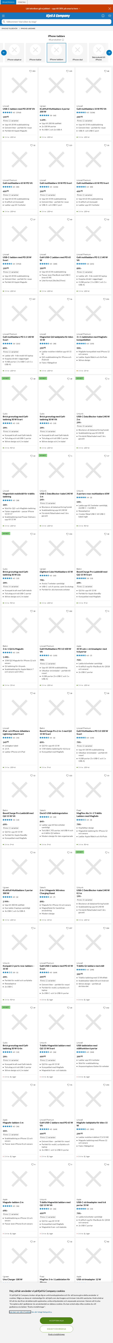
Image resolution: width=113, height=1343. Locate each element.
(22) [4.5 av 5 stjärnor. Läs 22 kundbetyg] (54, 817)
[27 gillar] (32, 219)
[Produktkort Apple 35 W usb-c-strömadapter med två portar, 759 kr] (93, 625)
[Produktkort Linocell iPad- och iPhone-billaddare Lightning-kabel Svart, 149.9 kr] (20, 708)
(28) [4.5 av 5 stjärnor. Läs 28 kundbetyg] (17, 500)
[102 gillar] (69, 611)
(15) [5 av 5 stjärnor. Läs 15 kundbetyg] (91, 1209)
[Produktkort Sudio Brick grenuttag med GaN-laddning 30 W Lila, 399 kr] (20, 548)
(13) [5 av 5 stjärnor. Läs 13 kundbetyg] (91, 578)
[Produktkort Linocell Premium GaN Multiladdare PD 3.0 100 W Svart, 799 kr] (93, 708)
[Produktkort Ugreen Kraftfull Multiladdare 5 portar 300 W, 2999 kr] (20, 867)
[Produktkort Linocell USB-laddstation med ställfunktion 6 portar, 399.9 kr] (93, 1022)
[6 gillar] (33, 928)
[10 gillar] (106, 145)
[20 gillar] (69, 1007)
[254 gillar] (106, 1084)
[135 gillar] (69, 71)
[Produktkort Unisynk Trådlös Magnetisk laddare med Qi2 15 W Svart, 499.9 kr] (57, 1022)
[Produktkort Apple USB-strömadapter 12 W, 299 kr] (93, 1256)
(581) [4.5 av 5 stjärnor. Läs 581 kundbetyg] (92, 1129)
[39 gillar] (32, 1007)
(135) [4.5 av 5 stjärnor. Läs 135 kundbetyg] (55, 655)
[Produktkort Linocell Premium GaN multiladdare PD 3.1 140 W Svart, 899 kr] (20, 313)
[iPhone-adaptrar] (14, 52)
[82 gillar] (106, 1241)
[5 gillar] (107, 611)
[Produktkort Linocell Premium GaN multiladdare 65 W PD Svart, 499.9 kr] (93, 160)
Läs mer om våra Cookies (20, 1312)
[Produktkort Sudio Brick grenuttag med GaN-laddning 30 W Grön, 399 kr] (20, 1022)
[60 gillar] (69, 219)
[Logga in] (103, 15)
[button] (63, 39)
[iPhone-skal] (77, 52)
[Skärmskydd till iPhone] (98, 52)
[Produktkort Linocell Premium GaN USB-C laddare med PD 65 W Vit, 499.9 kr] (57, 1099)
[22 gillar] (32, 455)
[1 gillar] (70, 455)
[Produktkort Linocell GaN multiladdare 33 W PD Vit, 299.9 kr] (93, 85)
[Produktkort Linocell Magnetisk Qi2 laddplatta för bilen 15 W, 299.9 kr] (57, 313)
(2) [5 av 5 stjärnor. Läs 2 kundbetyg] (91, 497)
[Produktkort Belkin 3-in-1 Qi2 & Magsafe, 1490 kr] (20, 625)
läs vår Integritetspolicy (42, 1312)
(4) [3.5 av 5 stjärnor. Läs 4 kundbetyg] (91, 820)
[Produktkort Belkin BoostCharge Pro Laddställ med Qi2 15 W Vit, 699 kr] (20, 790)
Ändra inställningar (56, 1334)
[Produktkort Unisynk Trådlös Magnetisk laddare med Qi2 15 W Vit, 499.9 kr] (57, 1179)
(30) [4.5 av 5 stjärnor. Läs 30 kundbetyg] (54, 344)
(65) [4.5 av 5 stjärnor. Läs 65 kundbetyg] (54, 575)
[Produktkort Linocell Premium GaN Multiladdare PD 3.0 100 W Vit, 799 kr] (57, 625)
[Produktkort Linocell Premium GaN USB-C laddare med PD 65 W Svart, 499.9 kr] (57, 942)
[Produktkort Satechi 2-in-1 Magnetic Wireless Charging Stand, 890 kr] (57, 867)
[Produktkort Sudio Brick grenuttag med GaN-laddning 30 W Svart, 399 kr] (20, 393)
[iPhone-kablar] (35, 52)
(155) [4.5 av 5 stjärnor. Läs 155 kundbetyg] (92, 344)
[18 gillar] (32, 378)
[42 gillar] (32, 693)
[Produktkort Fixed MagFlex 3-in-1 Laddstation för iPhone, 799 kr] (57, 1256)
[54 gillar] (69, 1084)
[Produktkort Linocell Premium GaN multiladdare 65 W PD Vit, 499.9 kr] (20, 160)
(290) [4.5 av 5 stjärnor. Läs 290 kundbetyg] (92, 970)
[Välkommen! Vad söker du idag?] (58, 21)
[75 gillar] (69, 852)
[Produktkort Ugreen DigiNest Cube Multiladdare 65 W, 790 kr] (57, 548)
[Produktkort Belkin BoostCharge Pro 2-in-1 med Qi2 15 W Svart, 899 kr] (57, 708)
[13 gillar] (32, 534)
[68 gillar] (106, 71)
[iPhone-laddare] (56, 52)
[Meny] (3, 16)
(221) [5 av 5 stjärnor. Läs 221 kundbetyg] (92, 264)
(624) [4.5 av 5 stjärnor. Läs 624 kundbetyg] (55, 972)
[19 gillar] (32, 1241)
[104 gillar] (106, 928)
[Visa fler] (109, 52)
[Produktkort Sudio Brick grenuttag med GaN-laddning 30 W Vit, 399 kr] (57, 393)
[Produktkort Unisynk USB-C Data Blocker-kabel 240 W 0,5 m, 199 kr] (93, 867)
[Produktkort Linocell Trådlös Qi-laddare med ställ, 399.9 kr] (93, 942)
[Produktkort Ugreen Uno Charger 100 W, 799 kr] (20, 1256)
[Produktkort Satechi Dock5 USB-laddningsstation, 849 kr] (57, 790)
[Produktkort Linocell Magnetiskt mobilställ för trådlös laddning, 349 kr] (20, 470)
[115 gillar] (69, 145)
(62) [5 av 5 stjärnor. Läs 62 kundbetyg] (54, 115)
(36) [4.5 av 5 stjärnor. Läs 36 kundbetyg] (17, 1126)
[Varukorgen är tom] (109, 15)
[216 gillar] (106, 1007)
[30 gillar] (106, 693)
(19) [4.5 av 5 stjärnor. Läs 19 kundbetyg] (17, 652)
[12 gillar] (32, 775)
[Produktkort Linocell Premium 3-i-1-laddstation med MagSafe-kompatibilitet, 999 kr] (93, 313)
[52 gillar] (106, 219)
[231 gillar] (106, 299)
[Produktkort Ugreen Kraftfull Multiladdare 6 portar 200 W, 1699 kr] (57, 85)
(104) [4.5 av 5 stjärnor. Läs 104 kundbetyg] (92, 1052)
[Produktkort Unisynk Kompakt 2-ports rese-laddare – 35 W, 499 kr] (20, 942)
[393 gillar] (32, 71)
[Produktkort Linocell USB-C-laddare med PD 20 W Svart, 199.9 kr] (20, 234)
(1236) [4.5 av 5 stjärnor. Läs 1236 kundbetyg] (92, 112)
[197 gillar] (32, 299)
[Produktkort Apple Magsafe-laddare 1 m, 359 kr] (20, 1099)
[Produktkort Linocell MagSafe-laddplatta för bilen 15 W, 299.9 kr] (93, 1099)
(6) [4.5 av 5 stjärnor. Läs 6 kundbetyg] (54, 738)
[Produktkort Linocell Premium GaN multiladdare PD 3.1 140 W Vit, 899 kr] (93, 234)
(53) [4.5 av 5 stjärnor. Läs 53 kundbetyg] (17, 738)
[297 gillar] (69, 928)
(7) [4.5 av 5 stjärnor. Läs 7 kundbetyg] (91, 655)
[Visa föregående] (4, 52)
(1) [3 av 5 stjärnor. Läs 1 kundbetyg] (17, 972)
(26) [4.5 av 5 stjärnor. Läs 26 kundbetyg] (54, 1052)
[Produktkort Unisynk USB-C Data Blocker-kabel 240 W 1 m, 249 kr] (57, 470)
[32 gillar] (32, 145)
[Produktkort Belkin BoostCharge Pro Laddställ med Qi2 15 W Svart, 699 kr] (93, 548)
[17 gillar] (106, 455)
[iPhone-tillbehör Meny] (19, 28)
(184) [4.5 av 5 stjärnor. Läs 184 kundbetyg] (55, 264)
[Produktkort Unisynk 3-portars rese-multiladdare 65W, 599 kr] (93, 470)
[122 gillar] (69, 775)
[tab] (8, 2)
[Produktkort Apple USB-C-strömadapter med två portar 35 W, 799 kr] (93, 1179)
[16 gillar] (69, 299)
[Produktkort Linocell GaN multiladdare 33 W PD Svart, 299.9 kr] (57, 160)
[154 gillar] (69, 534)
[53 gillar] (32, 852)
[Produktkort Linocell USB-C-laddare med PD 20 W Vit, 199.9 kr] (20, 85)
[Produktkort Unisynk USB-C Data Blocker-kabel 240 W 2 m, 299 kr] (93, 393)
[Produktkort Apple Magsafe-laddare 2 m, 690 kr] (20, 1179)
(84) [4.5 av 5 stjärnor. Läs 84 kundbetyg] (17, 187)
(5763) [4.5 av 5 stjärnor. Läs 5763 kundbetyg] (18, 112)
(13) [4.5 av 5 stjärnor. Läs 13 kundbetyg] (17, 423)
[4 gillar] (33, 1164)
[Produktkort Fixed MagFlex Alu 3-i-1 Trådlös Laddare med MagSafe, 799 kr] (93, 790)
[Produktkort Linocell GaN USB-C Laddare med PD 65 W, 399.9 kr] (57, 234)
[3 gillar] (107, 378)
